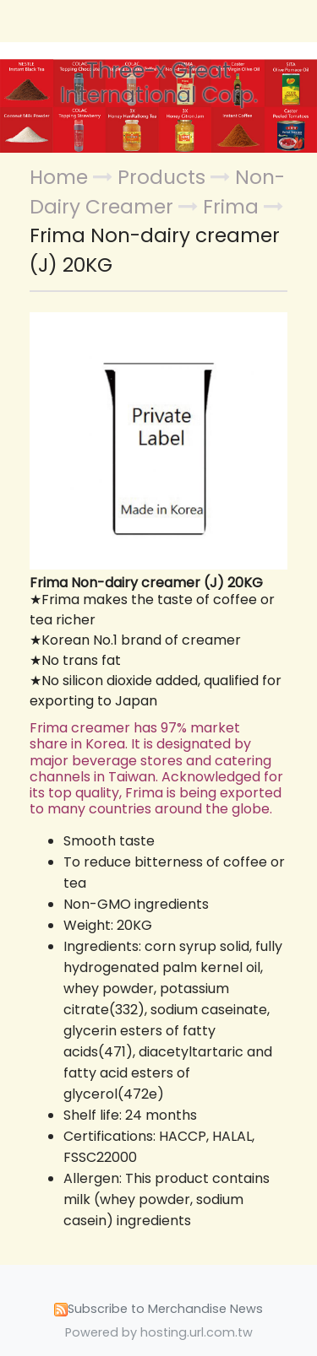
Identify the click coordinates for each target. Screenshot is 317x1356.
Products (164, 177)
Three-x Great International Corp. (159, 83)
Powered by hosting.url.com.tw (159, 1332)
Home (59, 177)
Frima (231, 206)
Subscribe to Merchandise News (165, 1308)
